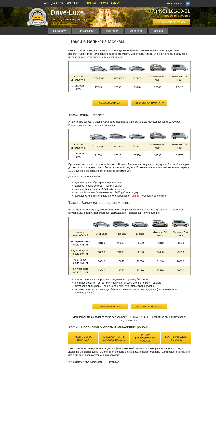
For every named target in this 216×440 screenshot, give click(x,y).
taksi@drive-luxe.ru (64, 23)
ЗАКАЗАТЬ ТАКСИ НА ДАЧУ (102, 3)
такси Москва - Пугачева (83, 338)
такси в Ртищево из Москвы (176, 338)
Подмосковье (85, 30)
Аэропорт (136, 30)
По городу (59, 30)
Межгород (112, 30)
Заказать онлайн (110, 103)
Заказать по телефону (149, 103)
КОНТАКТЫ (73, 3)
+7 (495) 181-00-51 (169, 11)
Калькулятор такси (171, 22)
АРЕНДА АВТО (53, 3)
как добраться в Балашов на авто (114, 338)
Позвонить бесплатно (177, 15)
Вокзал (158, 30)
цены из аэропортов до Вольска (145, 338)
